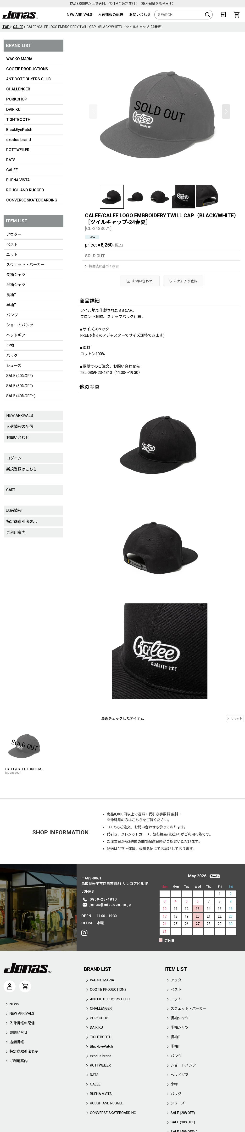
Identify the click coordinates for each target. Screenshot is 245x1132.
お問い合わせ (140, 14)
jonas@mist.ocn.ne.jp (110, 904)
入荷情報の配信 (110, 14)
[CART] (236, 14)
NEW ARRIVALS (79, 14)
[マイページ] (10, 986)
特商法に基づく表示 (102, 266)
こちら (137, 820)
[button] (93, 111)
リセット (234, 718)
